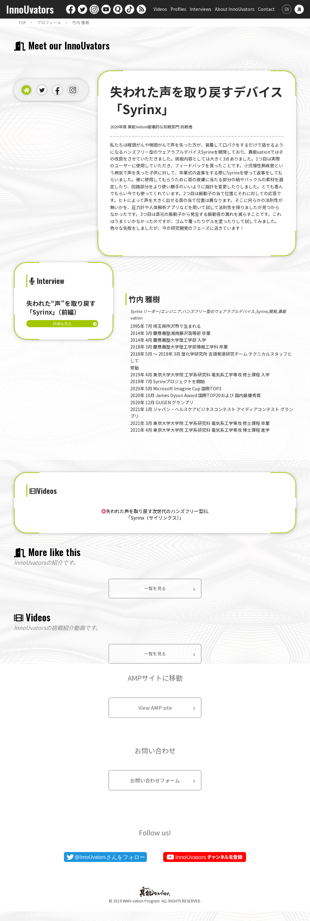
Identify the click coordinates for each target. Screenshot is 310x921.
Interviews (200, 9)
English (286, 9)
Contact (266, 9)
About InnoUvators (235, 9)
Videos (160, 9)
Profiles (178, 9)
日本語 (299, 9)
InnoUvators (30, 9)
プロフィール (49, 22)
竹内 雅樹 (80, 22)
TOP (22, 22)
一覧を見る (155, 597)
